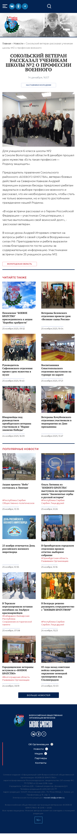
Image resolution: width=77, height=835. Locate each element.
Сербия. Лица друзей (52, 503)
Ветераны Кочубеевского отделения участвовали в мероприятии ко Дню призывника (56, 422)
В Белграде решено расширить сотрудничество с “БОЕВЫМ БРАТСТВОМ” (57, 606)
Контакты (40, 762)
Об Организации (38, 744)
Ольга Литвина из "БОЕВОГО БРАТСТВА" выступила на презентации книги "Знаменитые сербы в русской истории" (57, 491)
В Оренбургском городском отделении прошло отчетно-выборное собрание (57, 550)
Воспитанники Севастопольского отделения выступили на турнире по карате (56, 369)
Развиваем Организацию (54, 561)
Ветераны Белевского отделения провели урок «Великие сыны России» (56, 316)
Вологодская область (19, 264)
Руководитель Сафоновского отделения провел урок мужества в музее (17, 369)
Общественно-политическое (18, 503)
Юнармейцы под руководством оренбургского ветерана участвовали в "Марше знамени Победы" (16, 423)
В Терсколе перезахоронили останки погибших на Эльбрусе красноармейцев (17, 608)
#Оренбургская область (54, 558)
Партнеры (41, 758)
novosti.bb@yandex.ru (54, 797)
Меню (5, 6)
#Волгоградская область (16, 677)
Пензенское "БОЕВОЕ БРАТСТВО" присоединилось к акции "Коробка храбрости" (17, 317)
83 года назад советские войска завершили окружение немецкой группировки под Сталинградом (55, 673)
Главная (6, 43)
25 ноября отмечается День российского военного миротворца (18, 549)
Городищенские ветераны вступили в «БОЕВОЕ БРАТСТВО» (17, 670)
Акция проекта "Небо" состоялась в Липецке (15, 486)
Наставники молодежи (38, 85)
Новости (18, 43)
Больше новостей (38, 695)
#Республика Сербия (14, 500)
